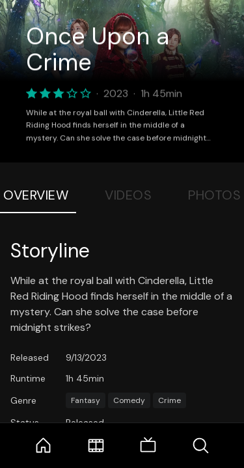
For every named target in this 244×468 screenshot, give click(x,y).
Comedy (129, 400)
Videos (128, 195)
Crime (169, 400)
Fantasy (85, 400)
